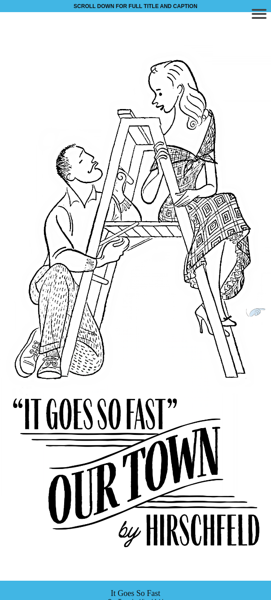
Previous (12, 312)
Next (258, 312)
